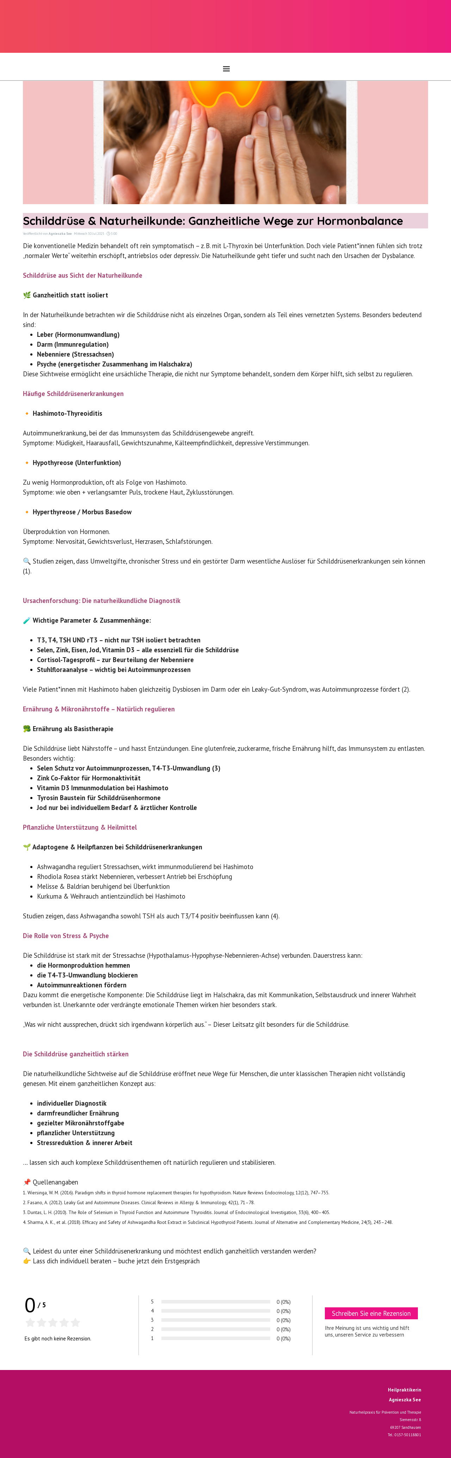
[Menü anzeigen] (226, 68)
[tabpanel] (375, 1418)
